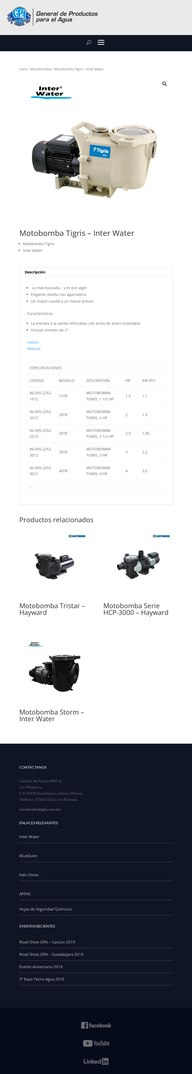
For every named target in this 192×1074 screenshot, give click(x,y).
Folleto (33, 342)
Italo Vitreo (29, 874)
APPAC (25, 893)
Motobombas (41, 69)
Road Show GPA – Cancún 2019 (47, 941)
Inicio (23, 69)
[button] (164, 84)
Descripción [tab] (35, 272)
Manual (33, 348)
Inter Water (29, 836)
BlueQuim (28, 855)
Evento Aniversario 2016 (41, 966)
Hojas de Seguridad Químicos (45, 909)
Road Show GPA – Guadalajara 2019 (51, 954)
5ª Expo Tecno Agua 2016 (41, 979)
